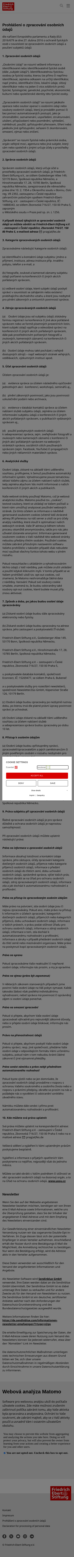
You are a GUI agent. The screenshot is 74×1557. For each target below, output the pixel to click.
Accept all (37, 776)
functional (44, 767)
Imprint (31, 795)
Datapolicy (41, 795)
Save (53, 783)
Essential (12, 767)
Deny (21, 783)
